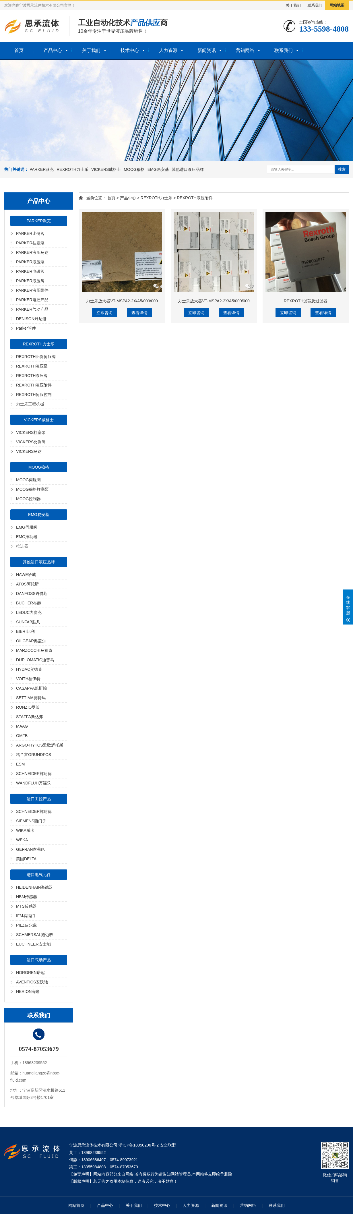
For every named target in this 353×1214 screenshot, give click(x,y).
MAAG (22, 726)
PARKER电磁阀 (30, 271)
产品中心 (53, 50)
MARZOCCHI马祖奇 (34, 650)
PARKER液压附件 (32, 290)
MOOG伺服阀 (28, 480)
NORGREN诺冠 (30, 972)
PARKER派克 (42, 169)
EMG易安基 (158, 169)
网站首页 (76, 1205)
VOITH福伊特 (28, 678)
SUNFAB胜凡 (28, 622)
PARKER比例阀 (30, 233)
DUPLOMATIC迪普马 (35, 660)
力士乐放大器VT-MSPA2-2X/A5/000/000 (122, 301)
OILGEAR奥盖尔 (31, 641)
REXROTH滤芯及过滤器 (305, 301)
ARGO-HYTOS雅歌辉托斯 (39, 745)
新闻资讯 (206, 50)
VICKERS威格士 (106, 169)
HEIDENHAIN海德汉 (34, 887)
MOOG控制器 (28, 498)
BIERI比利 (25, 631)
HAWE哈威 (26, 574)
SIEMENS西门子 (31, 821)
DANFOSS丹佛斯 (32, 593)
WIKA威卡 (25, 830)
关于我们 (293, 5)
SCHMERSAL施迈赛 (34, 934)
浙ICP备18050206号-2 (139, 1145)
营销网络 (245, 50)
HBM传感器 (26, 896)
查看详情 (139, 312)
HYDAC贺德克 (29, 669)
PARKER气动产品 (32, 309)
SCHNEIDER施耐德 (34, 773)
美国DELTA (26, 859)
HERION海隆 (28, 991)
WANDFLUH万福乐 (33, 783)
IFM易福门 (25, 915)
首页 (19, 50)
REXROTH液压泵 (32, 366)
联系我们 (314, 5)
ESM (20, 764)
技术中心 (130, 50)
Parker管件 (26, 328)
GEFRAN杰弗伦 (30, 849)
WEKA (22, 840)
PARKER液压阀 (30, 281)
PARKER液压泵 (30, 262)
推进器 (22, 546)
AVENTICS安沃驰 (32, 982)
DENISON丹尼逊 (31, 318)
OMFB (22, 735)
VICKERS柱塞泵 (31, 432)
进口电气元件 (39, 874)
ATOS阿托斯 (27, 584)
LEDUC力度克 (29, 612)
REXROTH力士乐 (72, 169)
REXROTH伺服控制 (34, 394)
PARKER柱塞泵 (30, 243)
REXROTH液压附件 (34, 385)
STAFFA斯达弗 (29, 716)
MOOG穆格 (134, 169)
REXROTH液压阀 (32, 375)
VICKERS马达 (29, 451)
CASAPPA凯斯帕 (31, 688)
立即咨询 (104, 312)
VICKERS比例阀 (31, 442)
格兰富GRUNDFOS (33, 754)
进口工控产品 (39, 799)
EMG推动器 (26, 536)
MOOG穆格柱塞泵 (32, 489)
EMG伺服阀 (26, 527)
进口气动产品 (39, 960)
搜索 (342, 169)
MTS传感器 (26, 906)
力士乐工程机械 (30, 404)
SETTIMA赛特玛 (31, 697)
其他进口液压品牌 (188, 169)
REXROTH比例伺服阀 (36, 356)
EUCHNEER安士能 (33, 944)
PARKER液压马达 (32, 252)
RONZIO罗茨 (28, 707)
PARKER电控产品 (32, 299)
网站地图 (336, 5)
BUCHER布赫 (28, 603)
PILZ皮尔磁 (26, 925)
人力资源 (168, 50)
